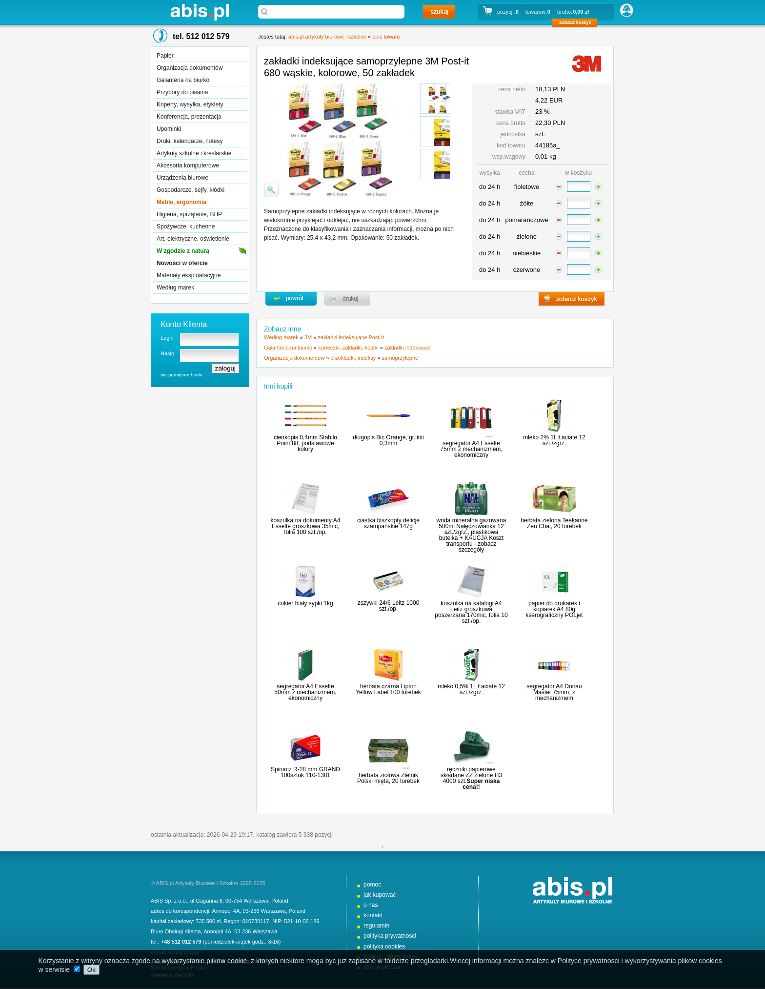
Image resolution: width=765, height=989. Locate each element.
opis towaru (386, 37)
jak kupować (379, 894)
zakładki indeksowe (407, 347)
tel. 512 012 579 (201, 36)
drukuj (347, 299)
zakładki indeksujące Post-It (351, 337)
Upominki (169, 128)
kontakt (372, 915)
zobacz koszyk (577, 24)
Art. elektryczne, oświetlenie (193, 238)
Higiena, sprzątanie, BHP (189, 214)
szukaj (439, 11)
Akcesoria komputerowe (188, 165)
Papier (165, 55)
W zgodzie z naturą (183, 250)
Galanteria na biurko (183, 80)
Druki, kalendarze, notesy (189, 141)
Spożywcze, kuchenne (186, 226)
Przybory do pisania (182, 92)
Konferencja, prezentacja (189, 116)
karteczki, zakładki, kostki (348, 347)
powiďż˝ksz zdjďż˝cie (271, 190)
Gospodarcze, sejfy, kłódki (190, 189)
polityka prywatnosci (389, 935)
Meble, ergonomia (181, 202)
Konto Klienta (184, 324)
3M (308, 337)
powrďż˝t (291, 299)
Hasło (167, 353)
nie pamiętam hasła (181, 374)
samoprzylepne (400, 358)
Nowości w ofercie (182, 263)
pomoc (372, 884)
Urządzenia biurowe (182, 177)
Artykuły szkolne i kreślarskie (194, 153)
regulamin (376, 925)
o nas (370, 905)
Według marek (175, 287)
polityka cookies (384, 946)
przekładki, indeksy (353, 358)
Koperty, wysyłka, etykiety (190, 104)
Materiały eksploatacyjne (189, 275)
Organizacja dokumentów (189, 67)
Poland (279, 901)
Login (167, 338)
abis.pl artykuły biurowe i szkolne (199, 12)
